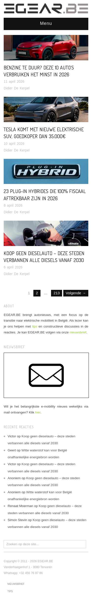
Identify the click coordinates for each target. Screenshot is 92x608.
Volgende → (76, 293)
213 (56, 293)
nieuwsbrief (78, 332)
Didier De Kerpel (17, 88)
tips (34, 326)
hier (37, 412)
